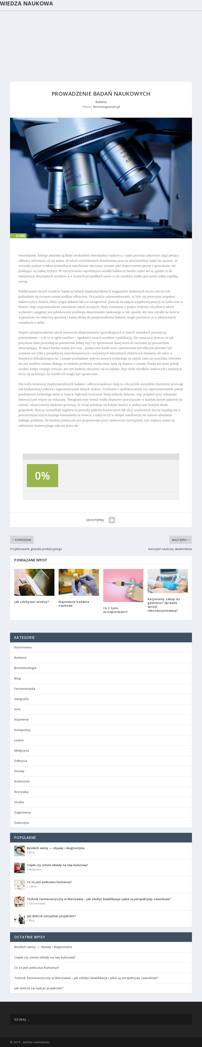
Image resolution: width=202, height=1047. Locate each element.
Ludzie (19, 740)
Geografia (21, 699)
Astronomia (23, 647)
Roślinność (22, 781)
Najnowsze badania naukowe (74, 604)
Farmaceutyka (24, 689)
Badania (101, 102)
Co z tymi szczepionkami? (115, 610)
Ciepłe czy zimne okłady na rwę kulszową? (57, 865)
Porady (19, 771)
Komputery (22, 730)
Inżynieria (21, 719)
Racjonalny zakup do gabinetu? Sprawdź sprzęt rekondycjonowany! (164, 605)
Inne (17, 709)
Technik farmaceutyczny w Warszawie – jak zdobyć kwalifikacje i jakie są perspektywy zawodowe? (99, 899)
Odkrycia (20, 761)
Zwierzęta (21, 823)
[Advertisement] (101, 42)
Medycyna (21, 750)
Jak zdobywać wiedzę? (31, 602)
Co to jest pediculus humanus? (49, 882)
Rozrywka (21, 792)
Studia (19, 802)
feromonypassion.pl (106, 107)
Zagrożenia (22, 812)
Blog (17, 678)
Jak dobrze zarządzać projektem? (51, 916)
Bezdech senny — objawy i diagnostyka (56, 848)
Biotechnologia (25, 668)
